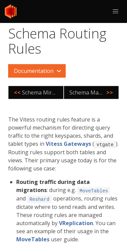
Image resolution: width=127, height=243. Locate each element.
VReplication (76, 222)
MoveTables (32, 238)
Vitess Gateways (68, 143)
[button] (115, 11)
